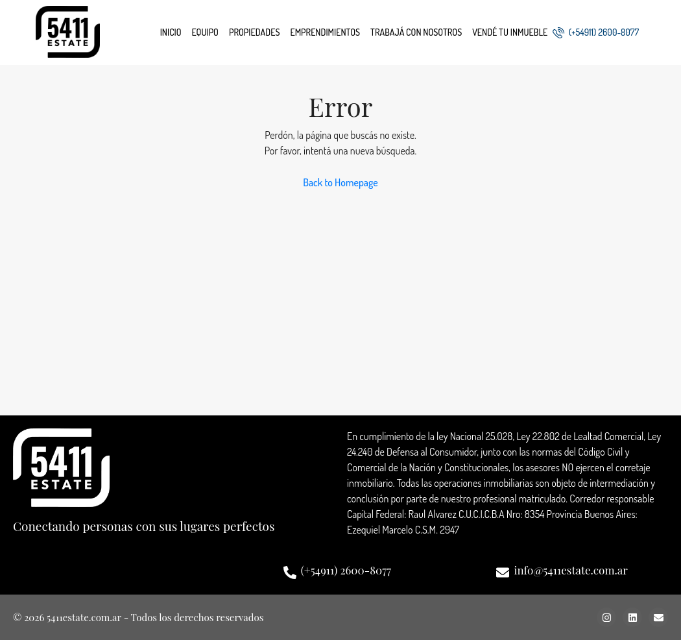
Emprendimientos (325, 32)
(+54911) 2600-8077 (596, 32)
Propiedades (254, 32)
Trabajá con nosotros (416, 32)
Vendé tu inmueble (509, 32)
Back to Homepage (340, 182)
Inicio (171, 32)
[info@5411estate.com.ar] (502, 572)
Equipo (205, 32)
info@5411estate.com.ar (570, 570)
